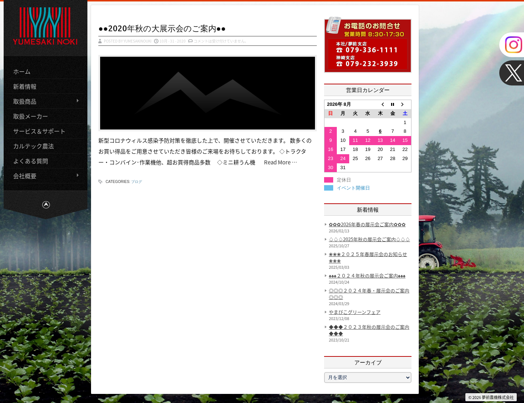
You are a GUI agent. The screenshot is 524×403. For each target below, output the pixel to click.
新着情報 (24, 86)
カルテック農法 (33, 145)
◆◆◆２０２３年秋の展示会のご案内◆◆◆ (369, 330)
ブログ (136, 182)
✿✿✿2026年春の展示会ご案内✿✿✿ (367, 224)
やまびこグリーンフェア (355, 311)
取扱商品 (43, 101)
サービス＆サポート (39, 131)
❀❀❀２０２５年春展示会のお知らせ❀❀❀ (368, 257)
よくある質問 (30, 160)
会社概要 (43, 175)
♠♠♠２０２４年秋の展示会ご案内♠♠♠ (367, 275)
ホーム (22, 71)
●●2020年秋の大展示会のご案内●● (162, 28)
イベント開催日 (353, 188)
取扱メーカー (30, 116)
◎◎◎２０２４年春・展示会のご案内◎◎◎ (369, 293)
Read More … (279, 162)
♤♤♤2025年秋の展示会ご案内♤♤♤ (369, 239)
